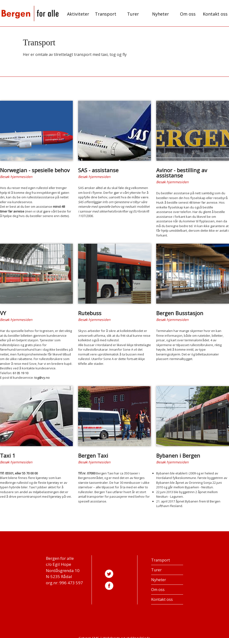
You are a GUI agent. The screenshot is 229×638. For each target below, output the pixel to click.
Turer (133, 14)
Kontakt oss (215, 14)
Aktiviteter (78, 14)
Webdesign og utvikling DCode (126, 634)
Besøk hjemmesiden (16, 176)
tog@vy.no (42, 375)
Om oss (188, 14)
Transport (105, 14)
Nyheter (160, 14)
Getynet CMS (89, 634)
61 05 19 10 (20, 370)
